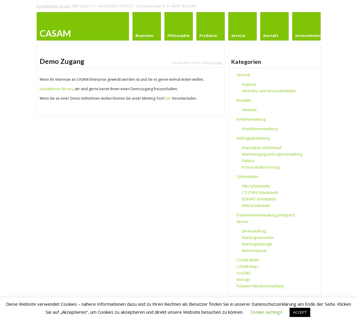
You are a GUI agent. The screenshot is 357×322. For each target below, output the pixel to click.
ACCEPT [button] (300, 312)
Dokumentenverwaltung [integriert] (266, 215)
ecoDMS (243, 273)
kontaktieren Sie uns (56, 88)
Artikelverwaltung (251, 119)
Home (195, 62)
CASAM (55, 33)
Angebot (249, 84)
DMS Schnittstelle (256, 205)
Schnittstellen (248, 176)
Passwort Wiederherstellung (260, 286)
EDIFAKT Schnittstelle (259, 199)
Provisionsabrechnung (261, 167)
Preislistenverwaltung (259, 128)
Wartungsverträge (257, 244)
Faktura (248, 160)
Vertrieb (243, 74)
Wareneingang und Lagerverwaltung (272, 154)
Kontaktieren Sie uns (53, 6)
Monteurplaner (254, 250)
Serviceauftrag (254, 231)
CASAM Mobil (248, 260)
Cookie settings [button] (266, 312)
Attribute (249, 109)
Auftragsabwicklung (253, 138)
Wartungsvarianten (258, 237)
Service (242, 221)
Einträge (243, 279)
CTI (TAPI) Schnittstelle (260, 192)
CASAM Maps (248, 266)
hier (168, 98)
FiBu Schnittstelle (256, 186)
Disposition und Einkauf (261, 147)
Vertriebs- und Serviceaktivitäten (269, 90)
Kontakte (244, 100)
